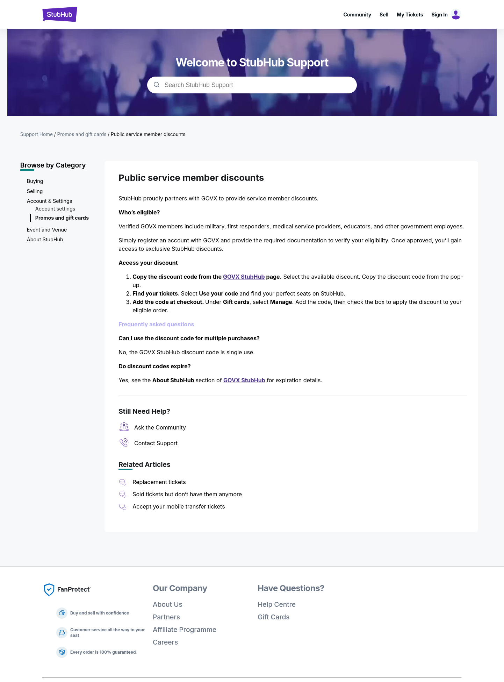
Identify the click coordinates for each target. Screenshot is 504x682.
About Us (167, 604)
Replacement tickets (159, 481)
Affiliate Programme (184, 629)
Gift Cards (274, 617)
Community (357, 14)
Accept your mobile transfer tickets (178, 506)
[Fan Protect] (67, 598)
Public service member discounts (148, 134)
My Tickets (410, 14)
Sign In (440, 14)
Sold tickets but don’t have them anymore (187, 494)
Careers (165, 642)
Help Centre (277, 604)
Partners (166, 617)
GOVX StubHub (244, 276)
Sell (384, 14)
